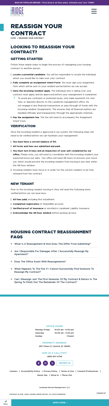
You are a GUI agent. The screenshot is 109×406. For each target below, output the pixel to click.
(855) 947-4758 (54, 356)
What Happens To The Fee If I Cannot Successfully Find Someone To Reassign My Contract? (54, 270)
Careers (14, 371)
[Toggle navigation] (91, 12)
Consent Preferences (88, 371)
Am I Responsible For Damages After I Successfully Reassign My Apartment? (51, 253)
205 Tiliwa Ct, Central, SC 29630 (54, 346)
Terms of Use (67, 371)
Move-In (55, 375)
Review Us (65, 363)
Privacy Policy (51, 371)
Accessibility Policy (31, 371)
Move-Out (67, 375)
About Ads (42, 375)
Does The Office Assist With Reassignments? (40, 261)
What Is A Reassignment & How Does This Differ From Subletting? (52, 244)
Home (13, 38)
